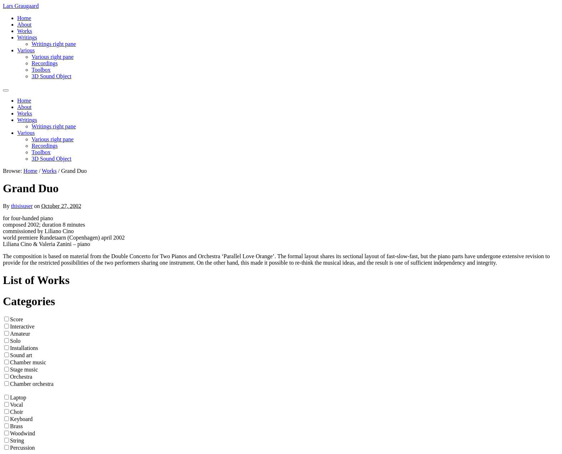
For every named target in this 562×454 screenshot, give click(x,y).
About (24, 25)
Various (26, 50)
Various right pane (52, 57)
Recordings (45, 63)
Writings (27, 37)
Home (24, 18)
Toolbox (41, 70)
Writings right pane (54, 44)
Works (24, 31)
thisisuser (22, 206)
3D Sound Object (51, 76)
